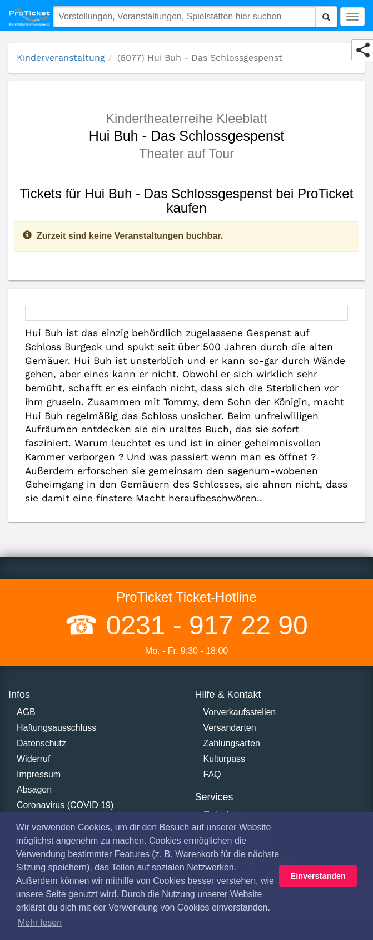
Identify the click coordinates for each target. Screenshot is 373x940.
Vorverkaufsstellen (239, 712)
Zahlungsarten (231, 743)
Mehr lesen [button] (40, 922)
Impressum (39, 774)
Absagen (34, 789)
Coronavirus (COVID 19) (65, 805)
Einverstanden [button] (318, 876)
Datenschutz (41, 743)
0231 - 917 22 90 (202, 625)
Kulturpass (224, 759)
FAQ (212, 774)
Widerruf (33, 759)
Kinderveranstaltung (61, 57)
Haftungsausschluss (56, 727)
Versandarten (229, 727)
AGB (26, 712)
